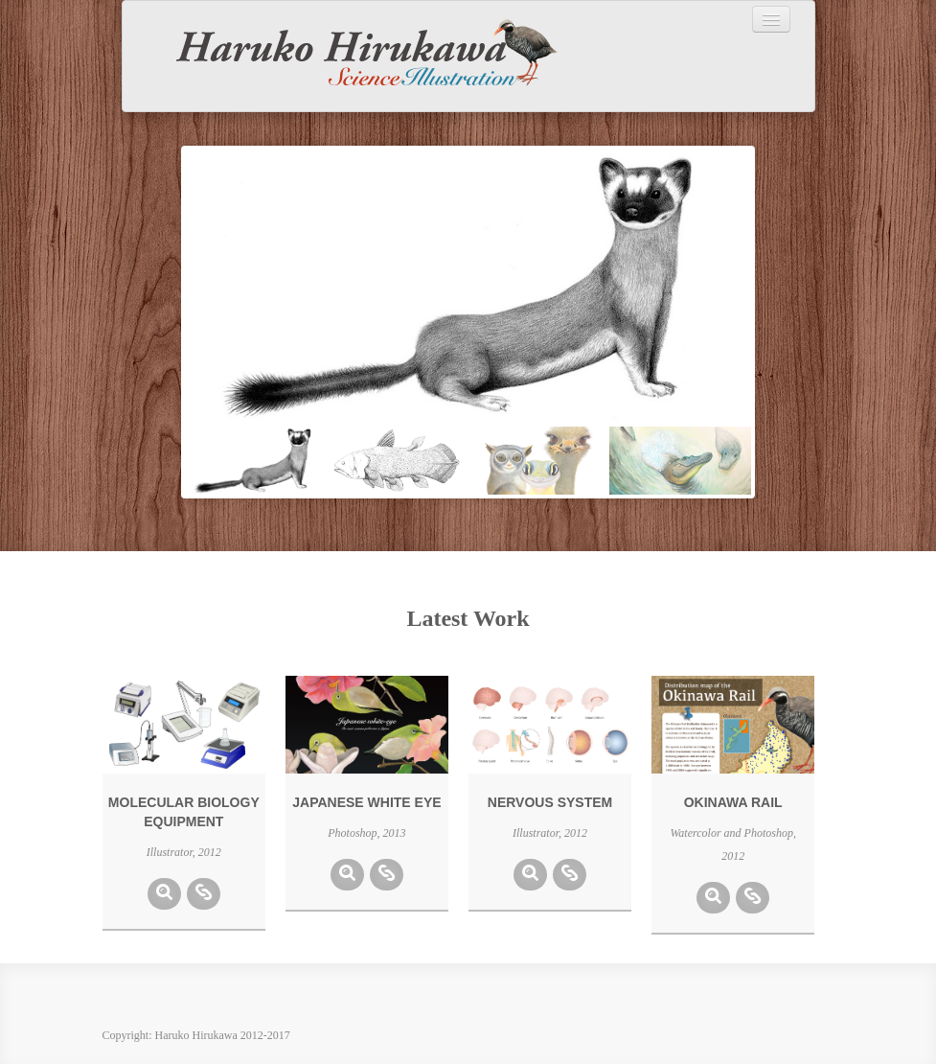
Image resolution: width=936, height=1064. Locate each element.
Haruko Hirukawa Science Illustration (352, 56)
